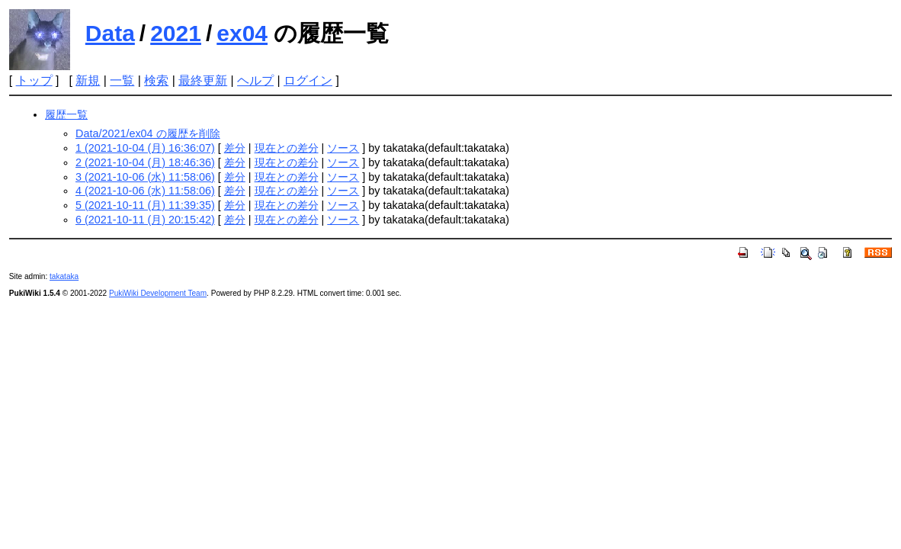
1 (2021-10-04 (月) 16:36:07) (145, 148)
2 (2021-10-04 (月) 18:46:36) (145, 162)
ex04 (242, 33)
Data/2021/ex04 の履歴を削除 (147, 133)
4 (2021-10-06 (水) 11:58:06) (145, 191)
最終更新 (202, 80)
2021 (175, 33)
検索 (156, 80)
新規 (87, 80)
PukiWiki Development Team (158, 293)
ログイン (308, 80)
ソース (343, 148)
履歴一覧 (66, 114)
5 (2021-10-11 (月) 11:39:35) (145, 205)
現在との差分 (287, 148)
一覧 (122, 80)
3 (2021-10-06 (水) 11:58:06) (145, 177)
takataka (64, 276)
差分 (234, 148)
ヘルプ (255, 80)
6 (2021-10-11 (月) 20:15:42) (145, 220)
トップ (34, 80)
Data (110, 33)
